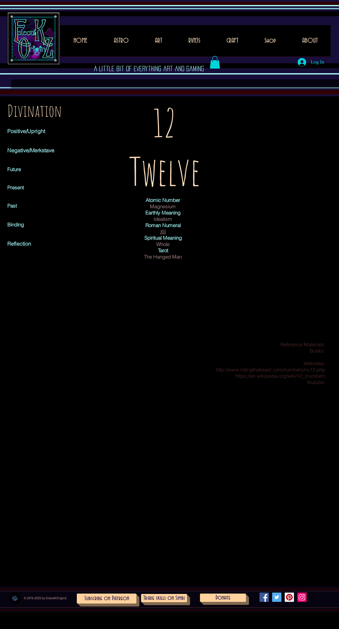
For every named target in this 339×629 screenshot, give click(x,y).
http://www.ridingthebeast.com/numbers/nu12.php (270, 369)
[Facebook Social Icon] (264, 597)
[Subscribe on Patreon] (106, 599)
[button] (158, 43)
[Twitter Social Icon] (276, 597)
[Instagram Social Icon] (302, 597)
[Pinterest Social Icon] (289, 597)
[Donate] (223, 598)
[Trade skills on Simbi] (164, 598)
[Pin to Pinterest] (145, 149)
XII (163, 231)
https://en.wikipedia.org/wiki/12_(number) (280, 376)
